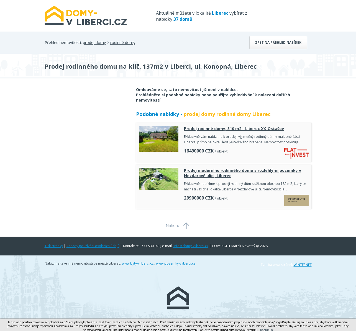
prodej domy (94, 42)
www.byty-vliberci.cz (137, 263)
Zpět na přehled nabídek (278, 42)
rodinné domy (122, 42)
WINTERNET (303, 264)
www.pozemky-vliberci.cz (175, 263)
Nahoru (172, 225)
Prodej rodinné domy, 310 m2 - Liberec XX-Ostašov (234, 128)
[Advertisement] (86, 131)
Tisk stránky (54, 246)
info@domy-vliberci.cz (190, 246)
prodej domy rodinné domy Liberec (227, 114)
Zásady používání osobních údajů (92, 246)
